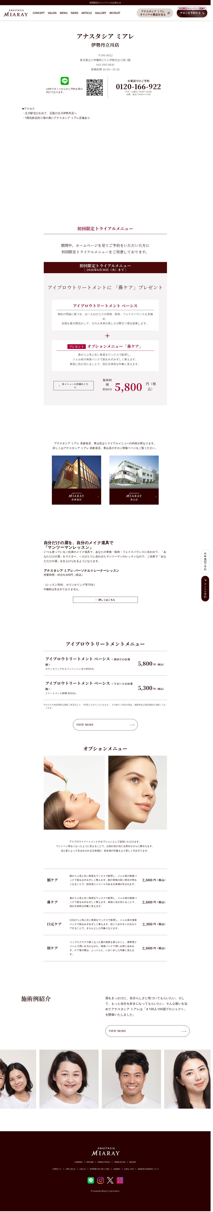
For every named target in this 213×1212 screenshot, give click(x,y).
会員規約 (116, 1169)
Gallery (100, 13)
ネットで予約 (205, 590)
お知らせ (82, 1169)
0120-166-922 (138, 86)
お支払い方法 (129, 1169)
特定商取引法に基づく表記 (99, 1169)
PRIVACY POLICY (104, 1162)
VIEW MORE (105, 724)
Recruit (114, 13)
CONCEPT (39, 13)
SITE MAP (90, 1162)
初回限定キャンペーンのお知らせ (105, 2)
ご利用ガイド (57, 1169)
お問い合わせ (70, 1169)
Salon (52, 13)
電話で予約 (205, 564)
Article (87, 13)
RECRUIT (132, 1162)
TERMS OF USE (119, 1162)
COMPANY (79, 1162)
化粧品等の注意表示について (148, 1169)
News (74, 13)
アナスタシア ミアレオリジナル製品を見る (153, 13)
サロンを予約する (192, 11)
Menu (64, 13)
